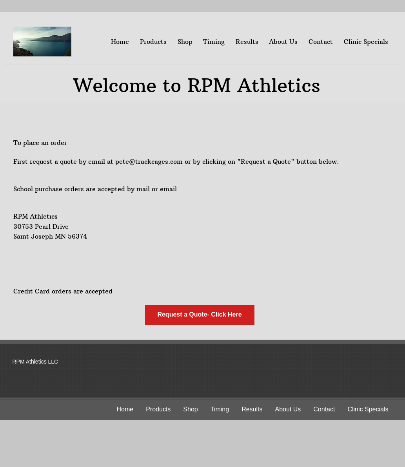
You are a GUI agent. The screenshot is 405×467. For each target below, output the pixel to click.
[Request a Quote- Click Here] (199, 315)
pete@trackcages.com (149, 161)
